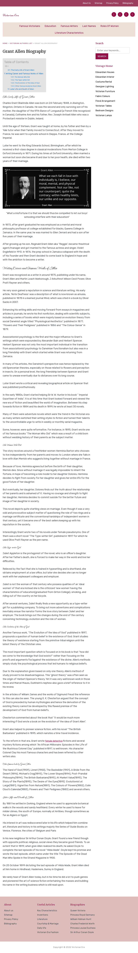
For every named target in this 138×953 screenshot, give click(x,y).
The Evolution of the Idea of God (28, 83)
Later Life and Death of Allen (23, 89)
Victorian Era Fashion (48, 932)
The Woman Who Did (23, 77)
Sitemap (98, 3)
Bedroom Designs (105, 111)
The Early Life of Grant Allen (24, 70)
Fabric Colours (103, 96)
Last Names (89, 26)
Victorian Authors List (21, 43)
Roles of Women (109, 26)
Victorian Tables (104, 106)
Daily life (41, 928)
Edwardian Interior (106, 77)
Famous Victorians (29, 26)
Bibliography (128, 3)
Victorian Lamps (105, 115)
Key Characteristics (47, 910)
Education (50, 26)
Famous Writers (69, 26)
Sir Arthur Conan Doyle (82, 932)
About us (87, 3)
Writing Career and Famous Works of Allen (27, 73)
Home (5, 43)
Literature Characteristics (69, 32)
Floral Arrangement (106, 101)
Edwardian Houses (106, 72)
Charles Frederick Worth (82, 923)
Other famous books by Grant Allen (29, 86)
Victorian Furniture (106, 91)
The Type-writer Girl (23, 80)
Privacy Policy (112, 3)
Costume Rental (105, 82)
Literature (42, 919)
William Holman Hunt (80, 919)
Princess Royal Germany (82, 915)
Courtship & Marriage (47, 923)
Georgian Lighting (105, 86)
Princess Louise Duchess (82, 928)
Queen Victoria (77, 910)
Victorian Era (16, 14)
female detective (54, 740)
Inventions (42, 915)
